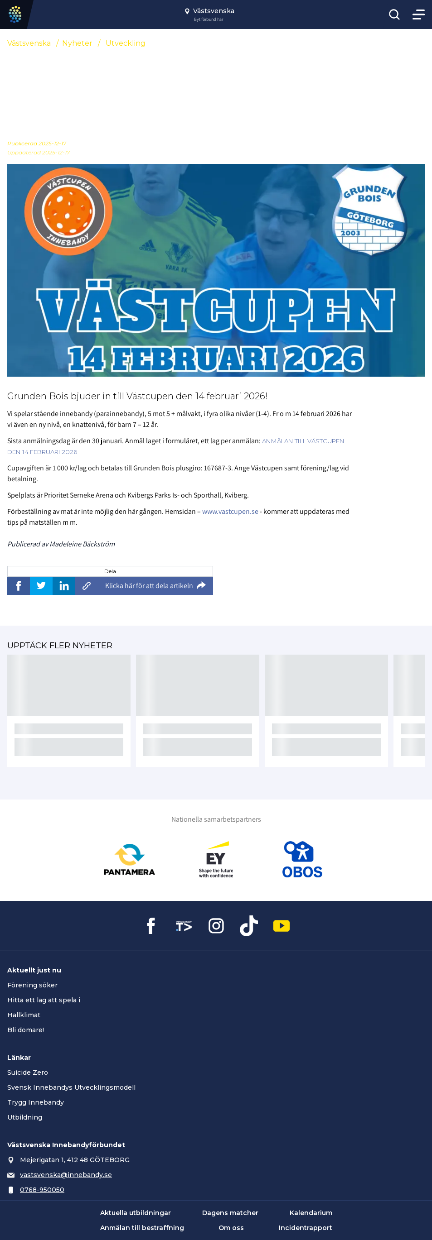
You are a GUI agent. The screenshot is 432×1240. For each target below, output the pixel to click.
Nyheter (77, 43)
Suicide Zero (27, 1072)
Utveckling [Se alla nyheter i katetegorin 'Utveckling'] (126, 43)
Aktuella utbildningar (135, 1213)
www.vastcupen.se (230, 511)
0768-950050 (42, 1190)
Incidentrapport (305, 1228)
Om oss (231, 1228)
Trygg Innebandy (35, 1102)
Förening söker (32, 985)
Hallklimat (23, 1015)
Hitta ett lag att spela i (43, 1000)
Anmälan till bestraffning (142, 1228)
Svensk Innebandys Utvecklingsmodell (71, 1087)
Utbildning (24, 1117)
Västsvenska (29, 43)
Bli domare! (25, 1030)
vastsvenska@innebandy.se (66, 1175)
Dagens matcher (230, 1213)
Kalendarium (311, 1213)
